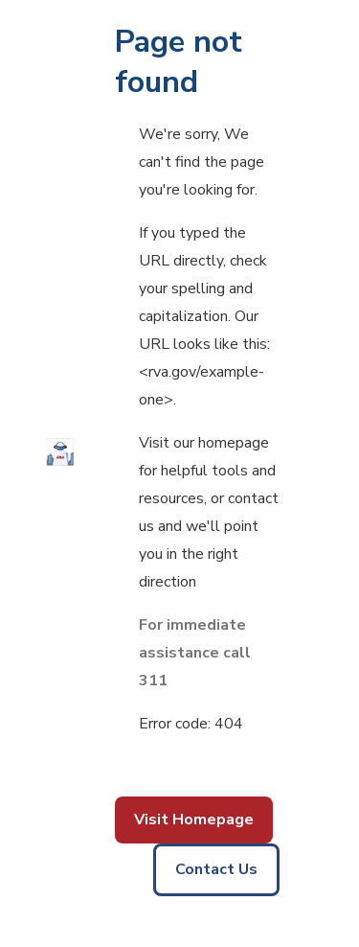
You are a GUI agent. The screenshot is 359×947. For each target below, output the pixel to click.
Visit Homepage (194, 819)
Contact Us (216, 869)
